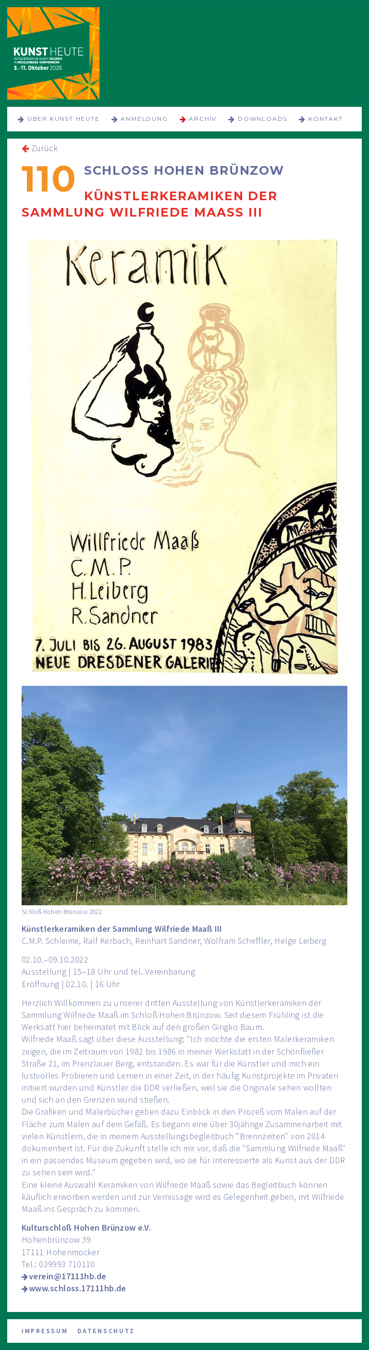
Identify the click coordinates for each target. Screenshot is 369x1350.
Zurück (44, 148)
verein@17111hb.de (68, 1276)
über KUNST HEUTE (63, 118)
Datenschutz (106, 1331)
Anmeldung (144, 118)
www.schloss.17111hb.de (77, 1288)
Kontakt (325, 118)
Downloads (262, 118)
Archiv (203, 118)
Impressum (45, 1331)
